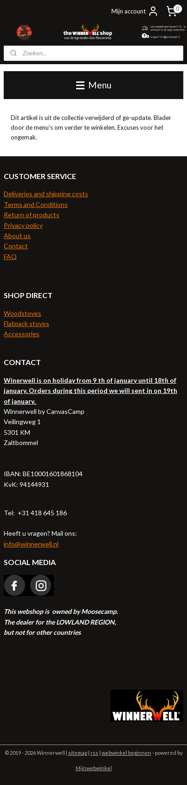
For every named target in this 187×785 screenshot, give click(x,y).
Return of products (31, 215)
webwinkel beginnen (126, 753)
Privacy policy (23, 225)
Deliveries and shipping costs (46, 194)
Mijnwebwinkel (94, 768)
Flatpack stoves (26, 323)
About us (17, 235)
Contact (16, 246)
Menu (93, 85)
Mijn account (135, 11)
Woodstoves (22, 313)
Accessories (21, 334)
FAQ (10, 256)
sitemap (77, 753)
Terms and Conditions (36, 204)
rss (94, 753)
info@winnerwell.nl (31, 544)
